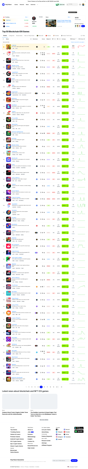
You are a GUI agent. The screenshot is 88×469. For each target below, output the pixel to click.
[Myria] (37, 359)
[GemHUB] (37, 346)
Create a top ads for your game (78, 42)
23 (61, 386)
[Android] (42, 53)
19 (53, 386)
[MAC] (44, 54)
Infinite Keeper (35, 21)
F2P (53, 39)
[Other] (37, 47)
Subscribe (74, 460)
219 (33, 23)
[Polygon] (37, 87)
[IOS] (44, 53)
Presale (48, 86)
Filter (83, 35)
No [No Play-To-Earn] (58, 306)
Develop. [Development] (48, 80)
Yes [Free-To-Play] (53, 46)
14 (38, 386)
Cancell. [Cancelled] (48, 53)
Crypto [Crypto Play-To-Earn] (58, 46)
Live (48, 46)
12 (31, 386)
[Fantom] (37, 352)
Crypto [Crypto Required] (53, 53)
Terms (22, 466)
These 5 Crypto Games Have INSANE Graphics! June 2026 (43, 1)
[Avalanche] (37, 113)
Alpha (48, 126)
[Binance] (37, 54)
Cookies (37, 466)
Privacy (26, 466)
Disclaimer (32, 466)
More (27, 17)
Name (18, 39)
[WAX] (37, 287)
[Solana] (37, 80)
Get (83, 26)
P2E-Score (73, 39)
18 (50, 386)
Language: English (73, 466)
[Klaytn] (36, 346)
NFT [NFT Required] (53, 60)
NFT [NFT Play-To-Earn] (58, 52)
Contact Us (31, 441)
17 (47, 386)
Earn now (68, 17)
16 (44, 386)
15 (41, 386)
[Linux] (41, 54)
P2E (58, 39)
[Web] (44, 47)
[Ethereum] (37, 179)
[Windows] (42, 54)
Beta (48, 106)
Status (48, 39)
